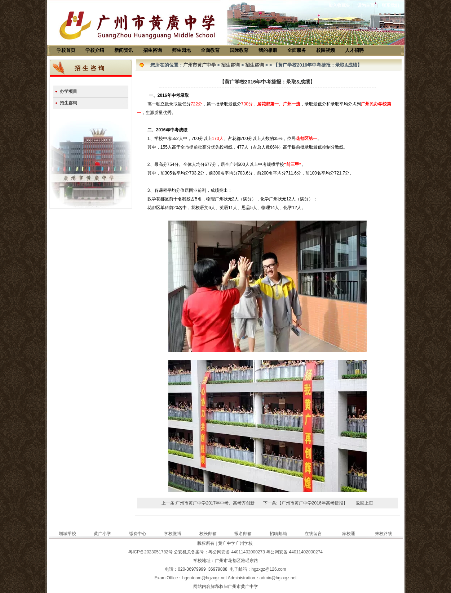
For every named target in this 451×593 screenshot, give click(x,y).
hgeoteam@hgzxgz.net (204, 577)
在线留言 (313, 533)
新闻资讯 (123, 50)
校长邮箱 (208, 533)
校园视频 (325, 50)
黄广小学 (102, 533)
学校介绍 (94, 50)
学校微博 (172, 533)
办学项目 (68, 91)
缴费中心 (137, 533)
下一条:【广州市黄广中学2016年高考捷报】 (305, 503)
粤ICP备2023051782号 (150, 551)
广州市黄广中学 (199, 65)
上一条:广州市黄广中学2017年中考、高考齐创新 (208, 503)
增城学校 (67, 533)
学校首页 (66, 50)
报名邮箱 (243, 533)
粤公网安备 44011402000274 (294, 551)
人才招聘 (354, 50)
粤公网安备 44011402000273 (236, 551)
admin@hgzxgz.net (278, 577)
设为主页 (366, 5)
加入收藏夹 (339, 5)
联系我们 (390, 5)
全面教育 (210, 50)
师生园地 (181, 50)
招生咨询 (152, 50)
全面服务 (296, 50)
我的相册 (267, 50)
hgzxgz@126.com (268, 569)
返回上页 (364, 503)
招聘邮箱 (278, 533)
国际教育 (239, 50)
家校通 (348, 533)
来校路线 (383, 533)
